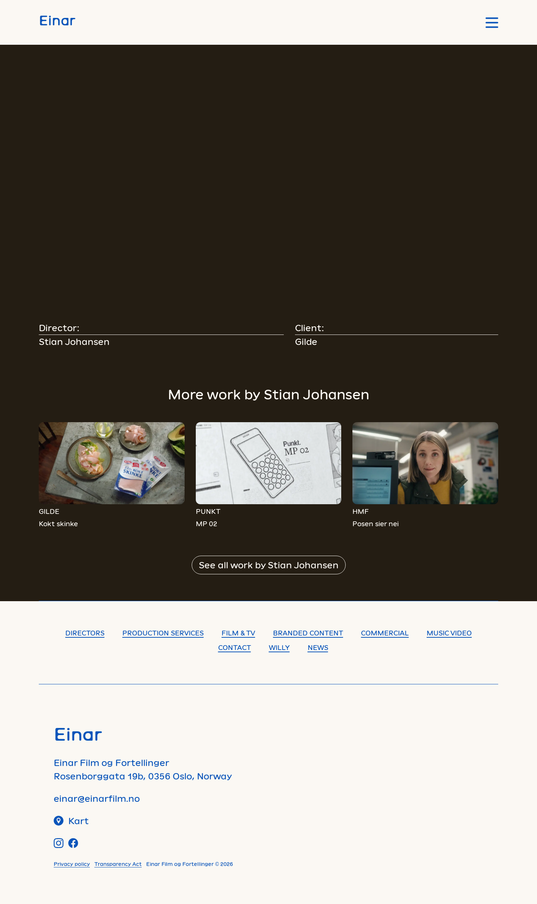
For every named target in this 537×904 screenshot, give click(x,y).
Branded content (308, 633)
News (318, 647)
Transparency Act (118, 864)
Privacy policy (72, 864)
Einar (57, 20)
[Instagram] (59, 843)
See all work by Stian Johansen (269, 564)
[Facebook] (73, 843)
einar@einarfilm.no (97, 798)
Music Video (449, 633)
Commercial (385, 633)
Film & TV (238, 633)
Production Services (163, 633)
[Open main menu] (492, 22)
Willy (279, 647)
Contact (234, 647)
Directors (84, 633)
